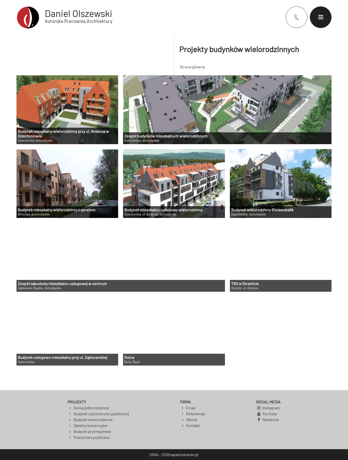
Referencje (195, 413)
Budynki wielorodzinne (93, 419)
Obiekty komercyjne (91, 425)
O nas (190, 407)
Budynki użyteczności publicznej (101, 413)
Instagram (271, 407)
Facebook (270, 419)
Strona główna (192, 66)
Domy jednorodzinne (91, 407)
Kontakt (193, 425)
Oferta (191, 419)
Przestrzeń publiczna (92, 437)
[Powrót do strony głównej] (64, 17)
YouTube (269, 413)
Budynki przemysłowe (92, 431)
